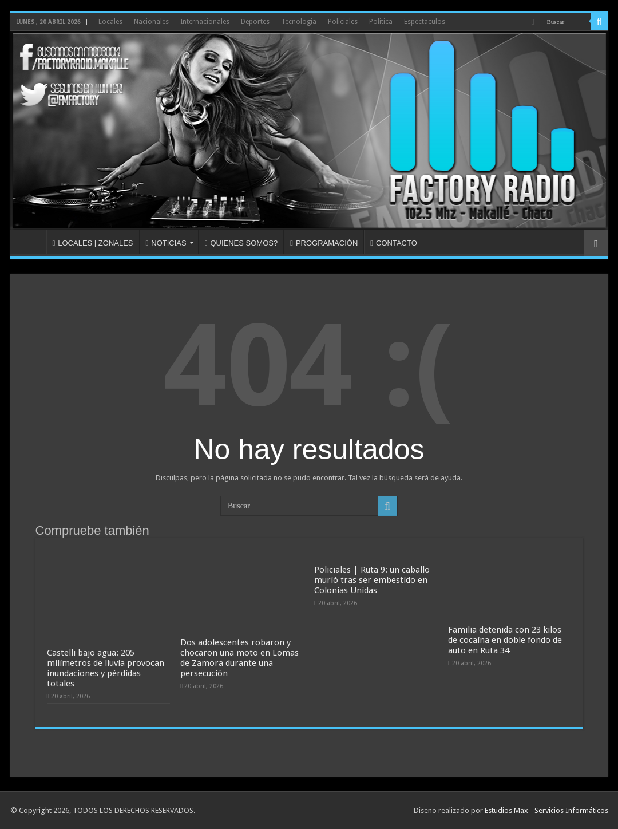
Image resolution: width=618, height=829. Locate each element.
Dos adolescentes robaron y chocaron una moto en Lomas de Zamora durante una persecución (239, 657)
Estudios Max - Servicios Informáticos (546, 810)
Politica (381, 22)
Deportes (255, 22)
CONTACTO (393, 243)
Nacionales (151, 22)
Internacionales (204, 22)
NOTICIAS (166, 243)
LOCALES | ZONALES (93, 243)
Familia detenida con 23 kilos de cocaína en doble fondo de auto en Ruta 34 (505, 640)
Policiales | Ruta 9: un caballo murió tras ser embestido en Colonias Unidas (372, 579)
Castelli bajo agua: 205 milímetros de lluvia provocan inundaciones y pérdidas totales (105, 668)
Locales (110, 22)
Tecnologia (298, 22)
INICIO (31, 242)
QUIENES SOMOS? (241, 243)
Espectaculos (424, 22)
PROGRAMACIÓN (324, 243)
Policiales (343, 22)
